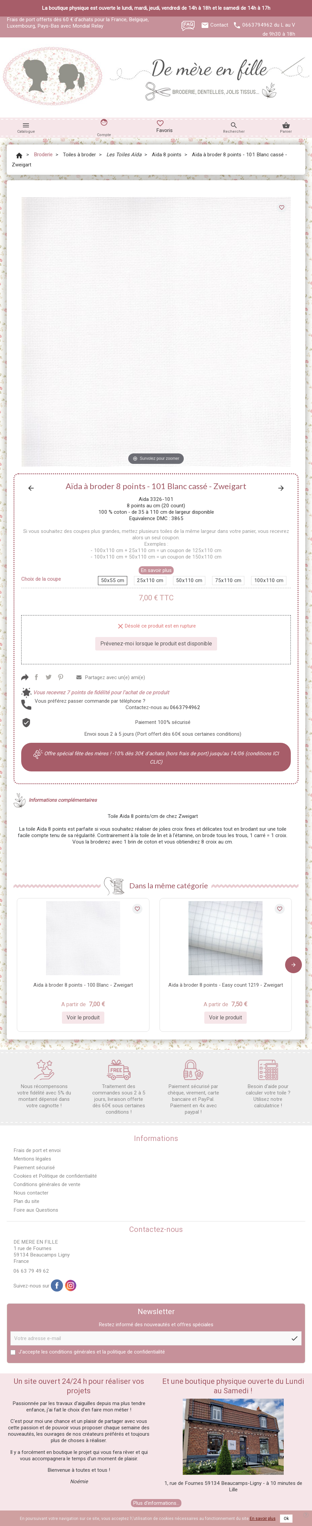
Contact (219, 25)
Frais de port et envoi (37, 1150)
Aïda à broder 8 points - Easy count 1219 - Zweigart (225, 985)
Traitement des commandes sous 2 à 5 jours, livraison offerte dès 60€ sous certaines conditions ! (118, 1087)
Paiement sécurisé (34, 1168)
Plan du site (26, 1201)
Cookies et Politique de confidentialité (55, 1176)
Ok (286, 1518)
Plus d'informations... (156, 1503)
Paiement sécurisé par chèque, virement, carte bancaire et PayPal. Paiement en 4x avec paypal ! (193, 1087)
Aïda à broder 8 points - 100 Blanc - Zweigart (83, 985)
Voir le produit (83, 1017)
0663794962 (257, 25)
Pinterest (61, 677)
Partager (36, 677)
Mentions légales (32, 1159)
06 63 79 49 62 (31, 1271)
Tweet (48, 677)
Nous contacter (30, 1193)
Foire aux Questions (35, 1210)
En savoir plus (156, 570)
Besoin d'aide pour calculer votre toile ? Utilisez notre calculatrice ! (268, 1084)
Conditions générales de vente (46, 1184)
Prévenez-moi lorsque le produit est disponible (156, 643)
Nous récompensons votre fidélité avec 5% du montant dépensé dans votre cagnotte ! (44, 1084)
